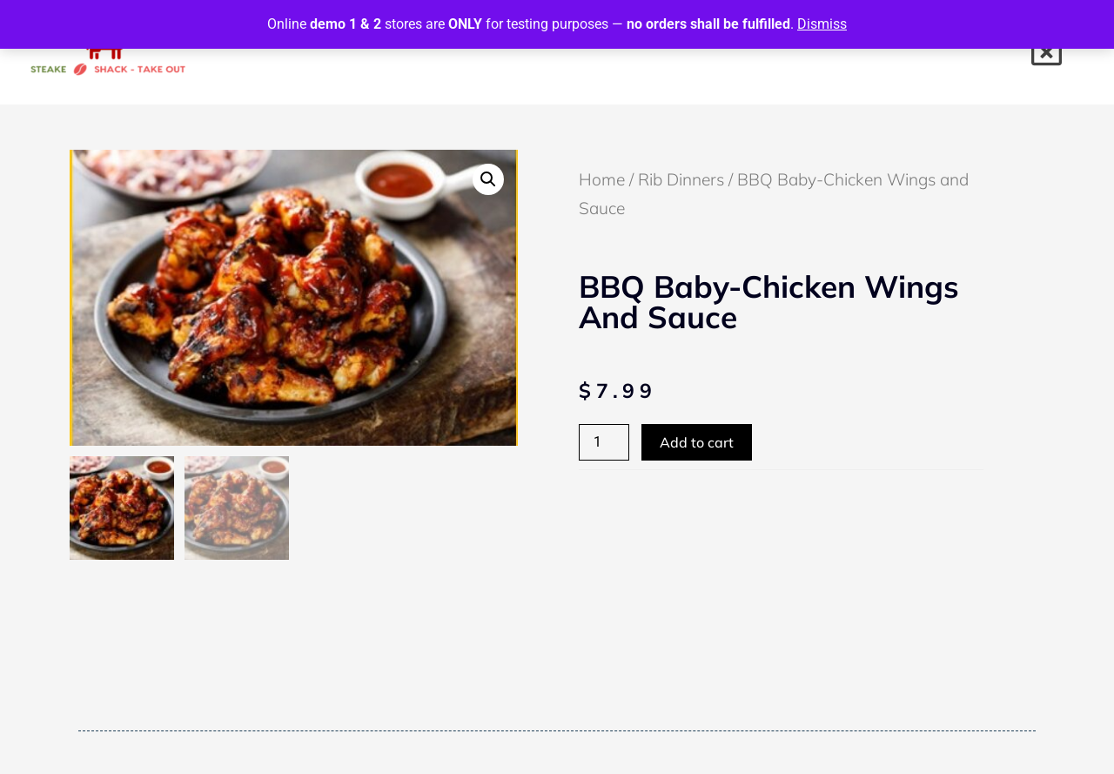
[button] (488, 179)
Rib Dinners (681, 179)
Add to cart (697, 442)
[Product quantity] (604, 442)
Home (602, 179)
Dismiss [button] (822, 24)
